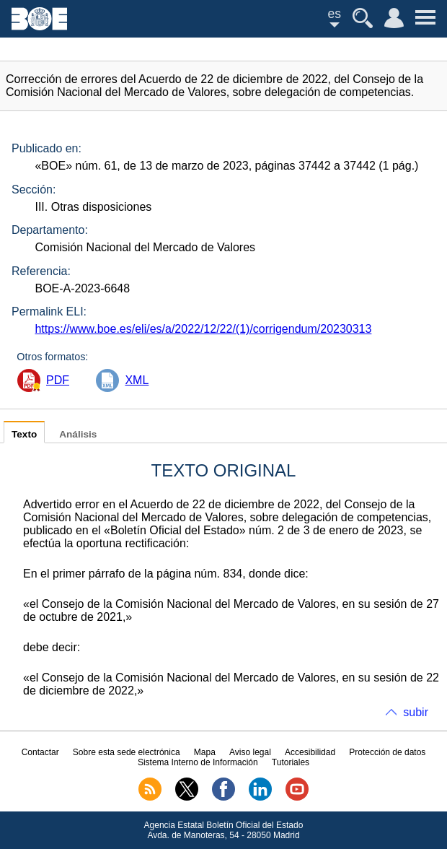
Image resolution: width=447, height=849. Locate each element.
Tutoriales (290, 762)
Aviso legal (250, 752)
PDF (57, 380)
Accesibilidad (310, 752)
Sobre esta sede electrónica (126, 752)
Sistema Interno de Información (198, 762)
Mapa (205, 752)
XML (137, 380)
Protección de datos (387, 752)
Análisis (78, 434)
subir (415, 712)
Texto (24, 434)
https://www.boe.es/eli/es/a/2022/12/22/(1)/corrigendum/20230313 (203, 329)
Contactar (40, 752)
